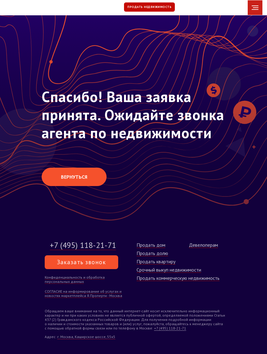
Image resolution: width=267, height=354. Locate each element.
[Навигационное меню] (255, 8)
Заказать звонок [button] (81, 262)
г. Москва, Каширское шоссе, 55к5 (86, 336)
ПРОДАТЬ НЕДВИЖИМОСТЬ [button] (149, 7)
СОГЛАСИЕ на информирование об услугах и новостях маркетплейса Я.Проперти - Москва (83, 293)
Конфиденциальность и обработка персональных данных (75, 279)
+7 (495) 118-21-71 (170, 328)
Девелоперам (203, 245)
